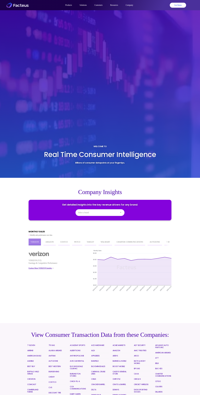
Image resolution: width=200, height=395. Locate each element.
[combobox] (100, 212)
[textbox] (100, 212)
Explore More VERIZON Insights (40, 268)
